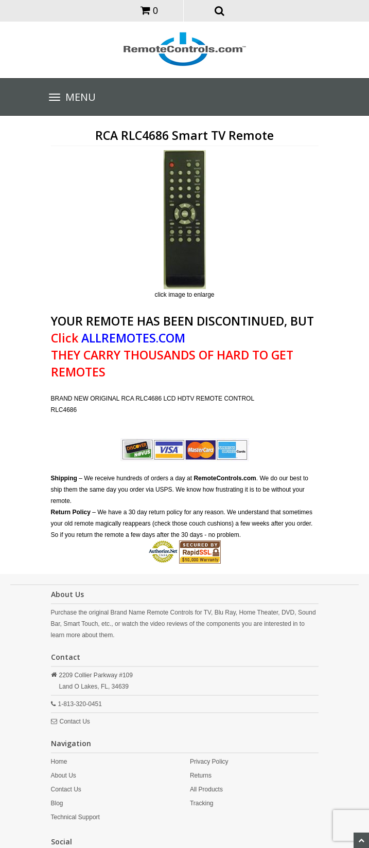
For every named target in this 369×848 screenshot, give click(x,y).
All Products (206, 789)
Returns (201, 775)
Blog (57, 803)
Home (59, 761)
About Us (63, 775)
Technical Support (75, 817)
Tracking (202, 803)
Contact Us (75, 721)
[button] (219, 10)
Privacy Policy (209, 761)
